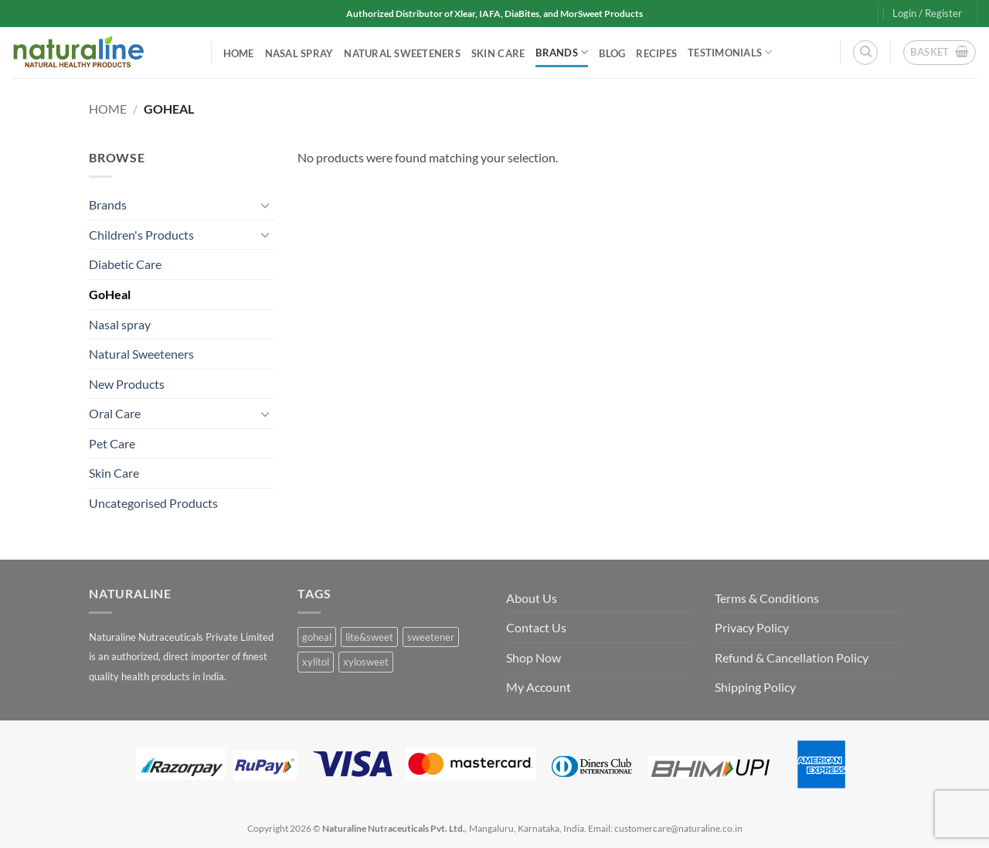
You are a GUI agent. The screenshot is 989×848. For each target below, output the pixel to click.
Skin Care (498, 53)
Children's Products (141, 234)
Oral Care (115, 413)
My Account (538, 686)
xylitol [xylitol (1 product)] (315, 662)
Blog (612, 53)
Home (238, 53)
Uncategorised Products (153, 503)
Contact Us (536, 627)
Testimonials (730, 52)
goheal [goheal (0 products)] (316, 637)
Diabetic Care (125, 264)
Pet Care (112, 443)
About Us (531, 598)
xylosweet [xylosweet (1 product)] (366, 662)
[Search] (865, 52)
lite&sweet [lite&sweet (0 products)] (369, 637)
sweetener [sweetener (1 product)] (430, 637)
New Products (127, 383)
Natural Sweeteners (402, 53)
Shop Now (533, 657)
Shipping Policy (755, 686)
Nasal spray (299, 53)
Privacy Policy (752, 627)
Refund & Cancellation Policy (791, 657)
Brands (561, 52)
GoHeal (110, 294)
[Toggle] (265, 205)
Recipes (656, 53)
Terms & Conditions (767, 598)
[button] (927, 13)
